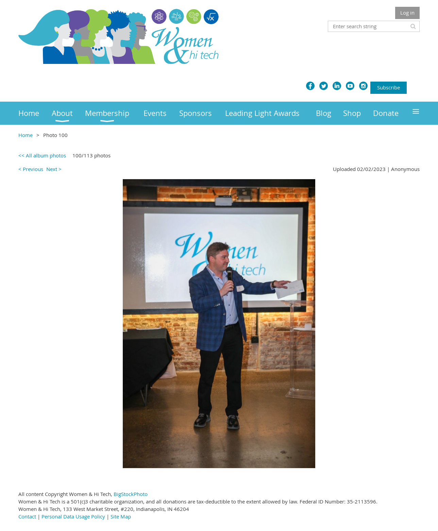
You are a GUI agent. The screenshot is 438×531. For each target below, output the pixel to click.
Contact (27, 516)
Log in (407, 12)
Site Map (121, 516)
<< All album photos (42, 155)
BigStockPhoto (131, 494)
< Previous (30, 169)
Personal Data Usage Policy (73, 516)
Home (25, 135)
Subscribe (388, 87)
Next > (54, 169)
